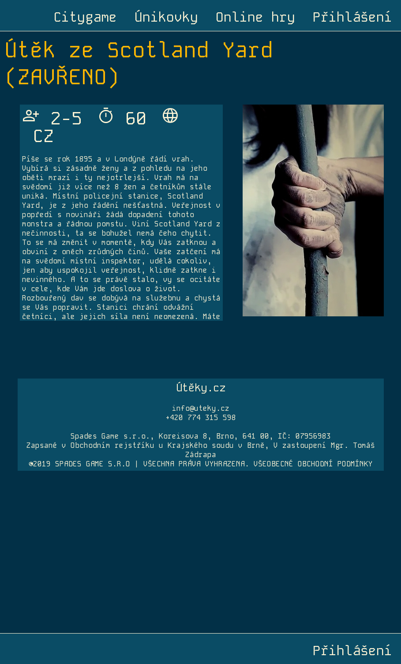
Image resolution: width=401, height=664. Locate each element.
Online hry (255, 17)
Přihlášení (352, 17)
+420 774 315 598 (200, 417)
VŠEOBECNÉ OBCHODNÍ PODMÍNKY (313, 464)
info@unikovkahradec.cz (52, 303)
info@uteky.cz (200, 408)
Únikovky (166, 17)
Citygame (85, 17)
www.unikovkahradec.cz (59, 239)
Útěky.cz (200, 387)
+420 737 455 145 (41, 310)
